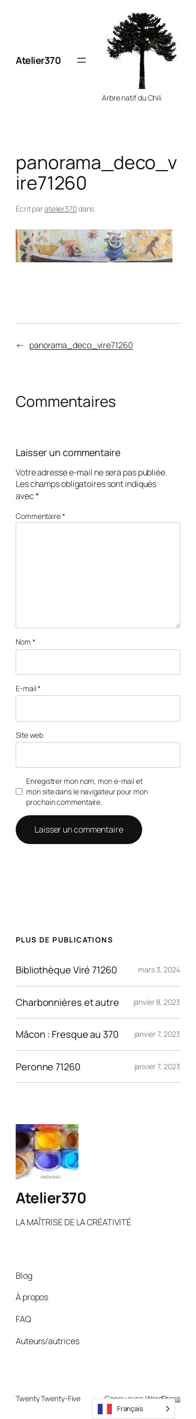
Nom (26, 642)
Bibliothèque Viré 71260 (66, 970)
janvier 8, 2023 (157, 1002)
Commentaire (40, 516)
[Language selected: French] (133, 1409)
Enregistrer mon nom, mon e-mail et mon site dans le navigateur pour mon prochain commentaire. (86, 791)
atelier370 (60, 209)
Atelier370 (38, 60)
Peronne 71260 (48, 1066)
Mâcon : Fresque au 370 (67, 1034)
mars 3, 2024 (159, 969)
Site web (29, 735)
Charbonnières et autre (67, 1002)
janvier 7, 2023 (157, 1034)
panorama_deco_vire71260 (81, 345)
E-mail (28, 688)
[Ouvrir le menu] (81, 60)
